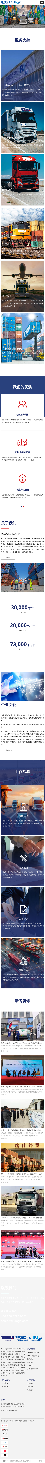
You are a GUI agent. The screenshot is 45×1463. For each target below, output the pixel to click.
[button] (42, 2)
